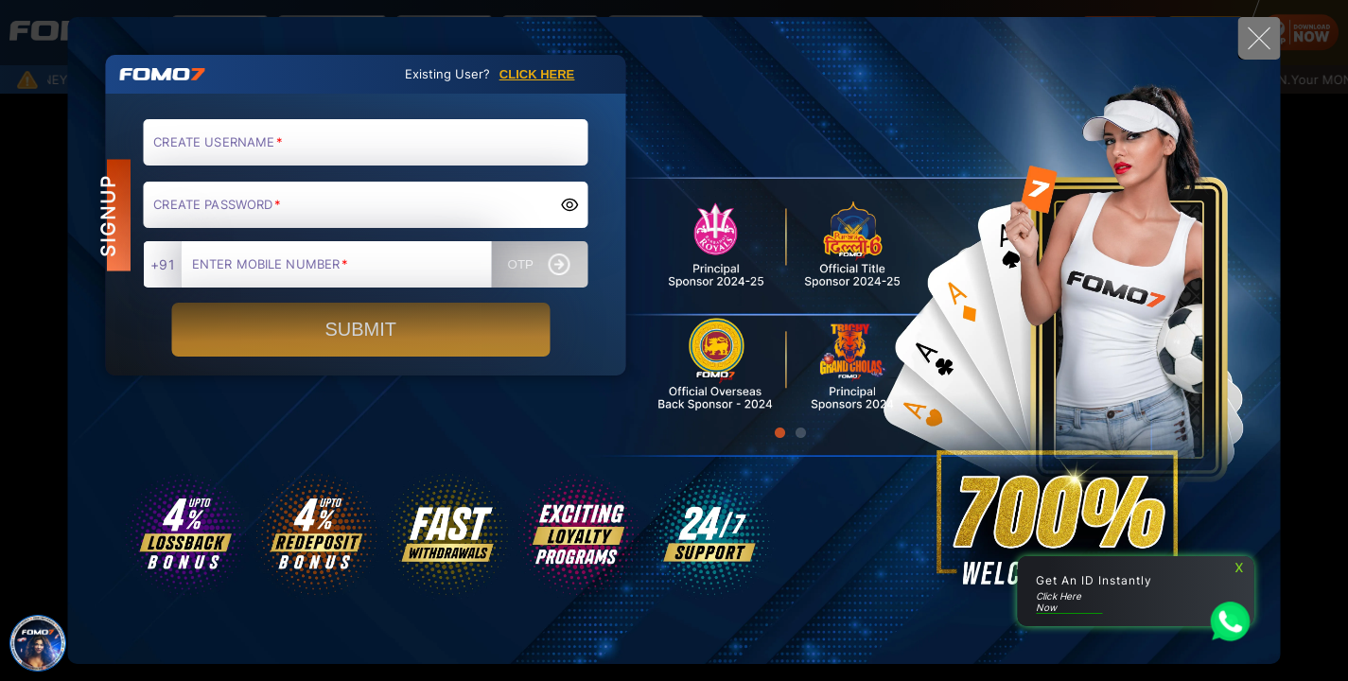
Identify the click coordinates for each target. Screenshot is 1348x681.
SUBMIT (360, 329)
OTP (539, 265)
